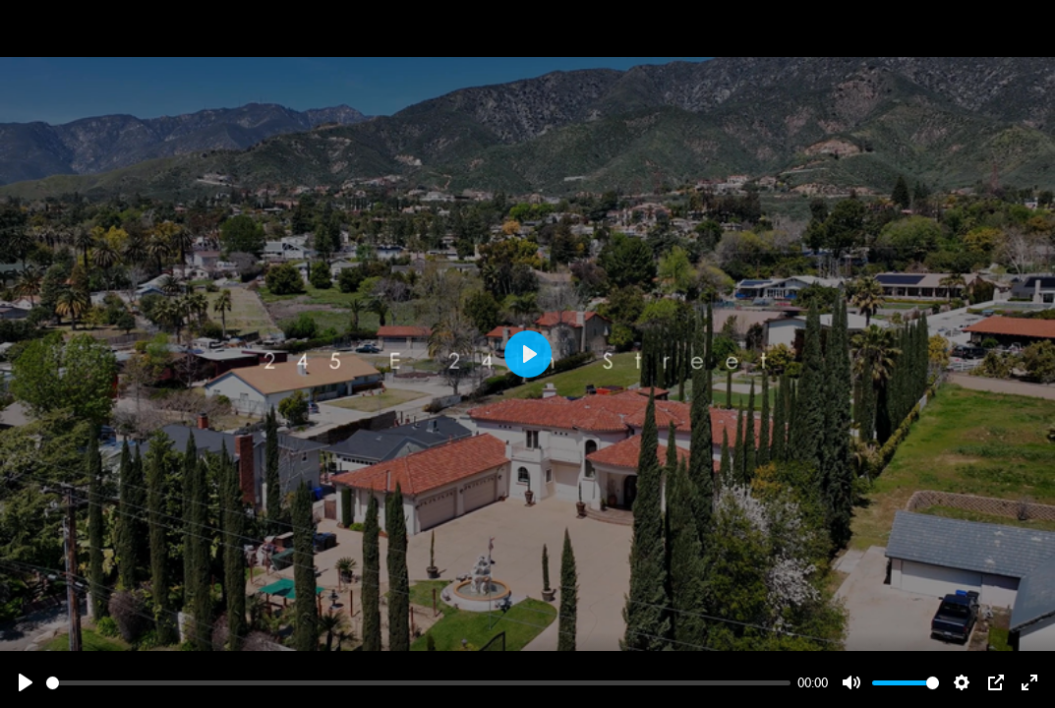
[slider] (418, 683)
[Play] (25, 682)
